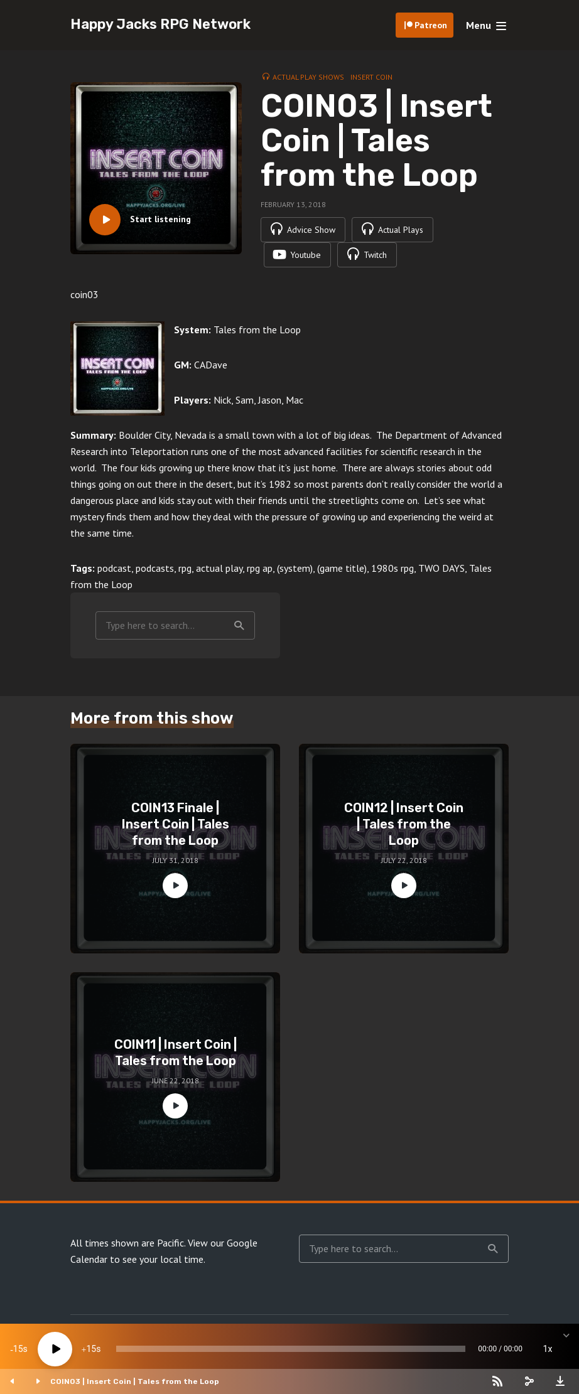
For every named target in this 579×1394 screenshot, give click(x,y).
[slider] (290, 1349)
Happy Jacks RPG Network (160, 24)
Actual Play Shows (308, 77)
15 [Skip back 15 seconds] (18, 1349)
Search (239, 625)
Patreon (430, 25)
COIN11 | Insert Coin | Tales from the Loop (175, 1052)
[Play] (55, 1349)
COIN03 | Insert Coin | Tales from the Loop (134, 1381)
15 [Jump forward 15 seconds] (91, 1349)
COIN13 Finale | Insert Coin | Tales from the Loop (175, 824)
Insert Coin (371, 77)
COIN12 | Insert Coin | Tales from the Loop (403, 824)
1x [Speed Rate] (548, 1349)
